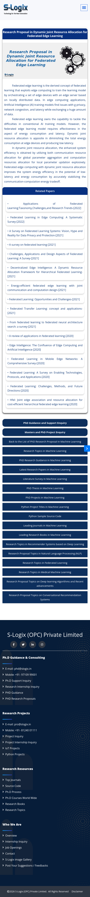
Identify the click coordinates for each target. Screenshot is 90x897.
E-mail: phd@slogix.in (18, 669)
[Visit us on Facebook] (13, 644)
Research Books (15, 804)
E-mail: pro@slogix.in (18, 724)
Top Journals (13, 780)
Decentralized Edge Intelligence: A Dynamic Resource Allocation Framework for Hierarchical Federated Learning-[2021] (45, 272)
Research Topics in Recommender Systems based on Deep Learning (45, 544)
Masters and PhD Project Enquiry (45, 432)
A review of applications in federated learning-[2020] (41, 336)
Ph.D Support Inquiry (18, 680)
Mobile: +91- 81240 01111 (21, 730)
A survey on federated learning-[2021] (32, 244)
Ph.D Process (13, 792)
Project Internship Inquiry (21, 742)
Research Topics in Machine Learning (45, 450)
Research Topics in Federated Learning (45, 562)
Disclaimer (76, 891)
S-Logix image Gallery (18, 859)
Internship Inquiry (16, 841)
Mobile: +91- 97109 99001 (21, 674)
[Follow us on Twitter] (23, 644)
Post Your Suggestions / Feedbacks (26, 865)
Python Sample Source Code (45, 516)
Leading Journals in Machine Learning (45, 525)
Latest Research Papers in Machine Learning (45, 469)
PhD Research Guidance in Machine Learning (45, 460)
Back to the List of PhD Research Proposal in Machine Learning (45, 441)
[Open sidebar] (87, 448)
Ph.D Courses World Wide (21, 798)
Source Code (13, 786)
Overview (11, 835)
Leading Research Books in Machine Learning (45, 534)
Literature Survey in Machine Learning (45, 478)
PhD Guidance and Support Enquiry (45, 423)
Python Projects (15, 754)
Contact (10, 853)
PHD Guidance (14, 692)
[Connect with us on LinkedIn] (32, 644)
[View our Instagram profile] (42, 644)
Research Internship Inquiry (22, 686)
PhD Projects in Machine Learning (45, 497)
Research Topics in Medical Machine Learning (45, 572)
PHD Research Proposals (20, 698)
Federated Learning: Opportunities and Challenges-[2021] (44, 299)
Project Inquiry (14, 736)
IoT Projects (12, 748)
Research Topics (15, 810)
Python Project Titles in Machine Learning (45, 506)
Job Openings (13, 847)
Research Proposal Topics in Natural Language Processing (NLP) (45, 553)
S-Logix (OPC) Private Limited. (31, 891)
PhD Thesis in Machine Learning (45, 488)
